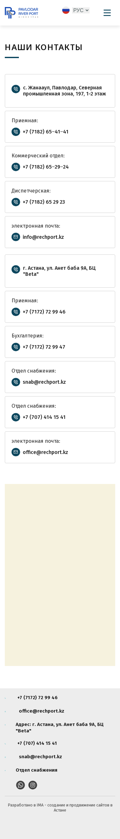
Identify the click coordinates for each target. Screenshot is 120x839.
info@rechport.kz (43, 237)
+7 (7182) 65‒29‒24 (46, 167)
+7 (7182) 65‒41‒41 (45, 132)
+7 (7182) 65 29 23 (44, 202)
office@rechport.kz (45, 452)
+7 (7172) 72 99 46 (44, 312)
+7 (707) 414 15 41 (44, 417)
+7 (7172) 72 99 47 (44, 347)
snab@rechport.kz (44, 382)
